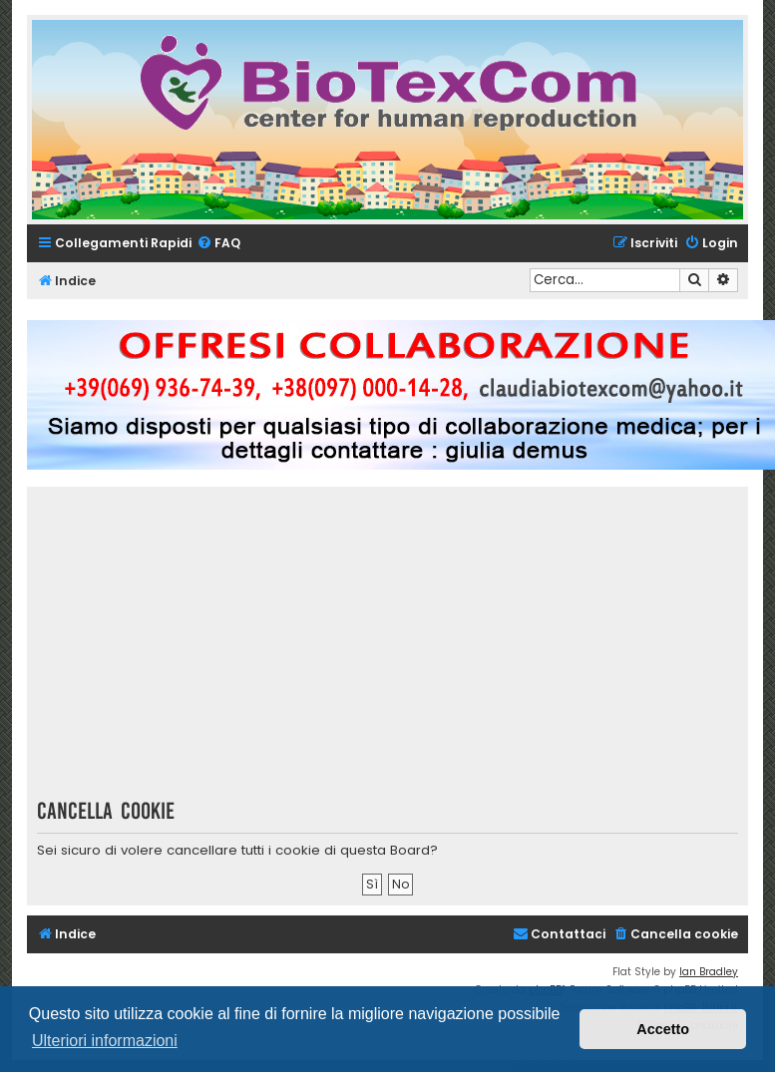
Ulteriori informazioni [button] (105, 1040)
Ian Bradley (708, 971)
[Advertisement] (402, 649)
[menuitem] (218, 243)
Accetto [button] (662, 1029)
